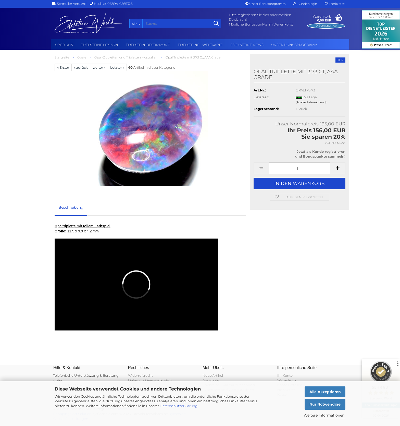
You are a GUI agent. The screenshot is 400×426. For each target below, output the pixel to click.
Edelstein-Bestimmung (148, 45)
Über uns (64, 45)
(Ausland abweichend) (311, 102)
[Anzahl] (299, 168)
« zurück (81, 67)
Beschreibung (70, 207)
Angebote (211, 380)
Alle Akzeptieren (325, 391)
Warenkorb (286, 380)
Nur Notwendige (325, 404)
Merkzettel (335, 4)
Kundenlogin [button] (305, 4)
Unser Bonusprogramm (265, 4)
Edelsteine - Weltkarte (200, 45)
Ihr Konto (285, 375)
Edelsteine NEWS (247, 45)
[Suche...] (135, 23)
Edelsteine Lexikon (99, 45)
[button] (261, 168)
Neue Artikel (213, 375)
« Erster (63, 67)
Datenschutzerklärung (178, 406)
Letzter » (117, 67)
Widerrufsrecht (140, 375)
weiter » (99, 67)
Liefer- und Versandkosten (150, 380)
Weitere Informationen (324, 415)
